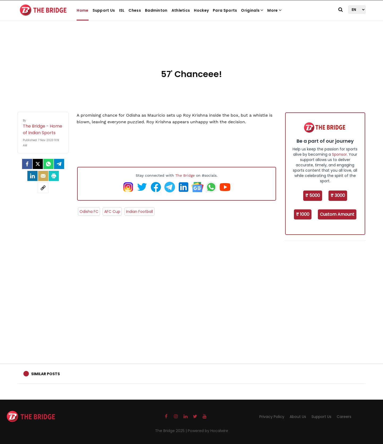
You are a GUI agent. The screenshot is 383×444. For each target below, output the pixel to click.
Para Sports (225, 10)
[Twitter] (37, 164)
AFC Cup (112, 211)
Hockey (201, 10)
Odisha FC (89, 211)
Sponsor (339, 154)
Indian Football (139, 211)
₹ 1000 (302, 214)
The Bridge (185, 175)
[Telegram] (59, 164)
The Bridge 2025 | (171, 430)
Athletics (181, 10)
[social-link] (43, 188)
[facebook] (27, 164)
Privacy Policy (271, 416)
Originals (252, 10)
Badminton (156, 10)
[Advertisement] (191, 50)
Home (82, 10)
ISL (122, 10)
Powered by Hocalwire (208, 430)
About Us (298, 416)
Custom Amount (337, 214)
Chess (134, 10)
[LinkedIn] (32, 176)
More (274, 10)
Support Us (104, 10)
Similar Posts (45, 374)
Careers (344, 416)
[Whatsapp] (48, 164)
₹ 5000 (312, 195)
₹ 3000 (338, 195)
